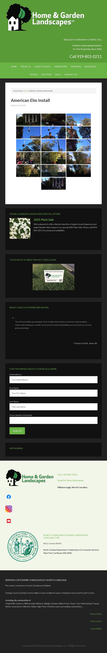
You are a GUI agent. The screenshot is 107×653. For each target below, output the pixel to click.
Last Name (14, 401)
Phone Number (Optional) (20, 415)
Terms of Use (96, 621)
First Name (14, 388)
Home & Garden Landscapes (45, 17)
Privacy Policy (96, 614)
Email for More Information (70, 480)
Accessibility (96, 628)
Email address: (15, 374)
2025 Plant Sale (44, 219)
